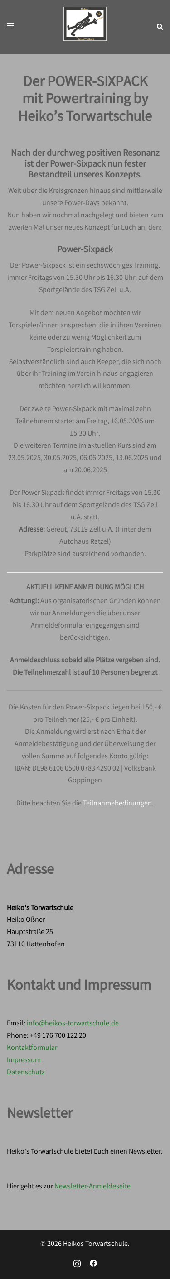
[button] (159, 27)
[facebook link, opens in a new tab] (93, 1263)
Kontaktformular (32, 1048)
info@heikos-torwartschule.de (73, 1024)
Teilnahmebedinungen (117, 804)
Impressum (24, 1060)
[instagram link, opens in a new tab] (77, 1263)
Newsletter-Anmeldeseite (92, 1187)
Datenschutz (26, 1073)
